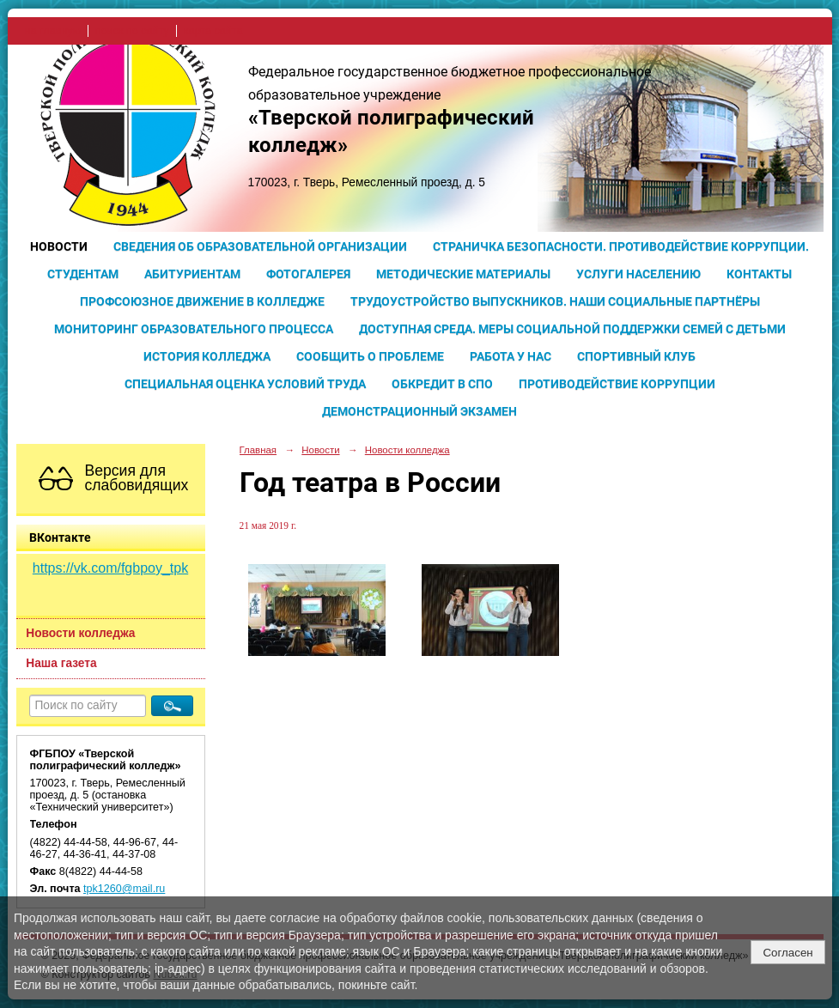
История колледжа (207, 356)
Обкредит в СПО (442, 384)
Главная (258, 450)
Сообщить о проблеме (370, 356)
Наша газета (61, 663)
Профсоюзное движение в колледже (202, 301)
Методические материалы (463, 274)
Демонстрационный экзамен (419, 411)
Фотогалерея (308, 274)
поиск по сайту (132, 31)
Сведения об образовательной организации (260, 246)
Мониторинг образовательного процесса (193, 329)
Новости (59, 246)
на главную (53, 31)
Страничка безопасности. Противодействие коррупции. (621, 246)
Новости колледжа (80, 633)
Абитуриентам (192, 274)
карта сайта (213, 31)
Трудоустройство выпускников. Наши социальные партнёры (555, 301)
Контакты (759, 274)
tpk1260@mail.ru (124, 889)
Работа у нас (510, 356)
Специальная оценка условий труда (245, 384)
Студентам (83, 274)
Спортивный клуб (636, 356)
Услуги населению (638, 274)
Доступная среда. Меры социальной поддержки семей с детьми (572, 329)
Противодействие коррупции (617, 384)
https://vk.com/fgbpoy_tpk (110, 568)
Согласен (787, 952)
